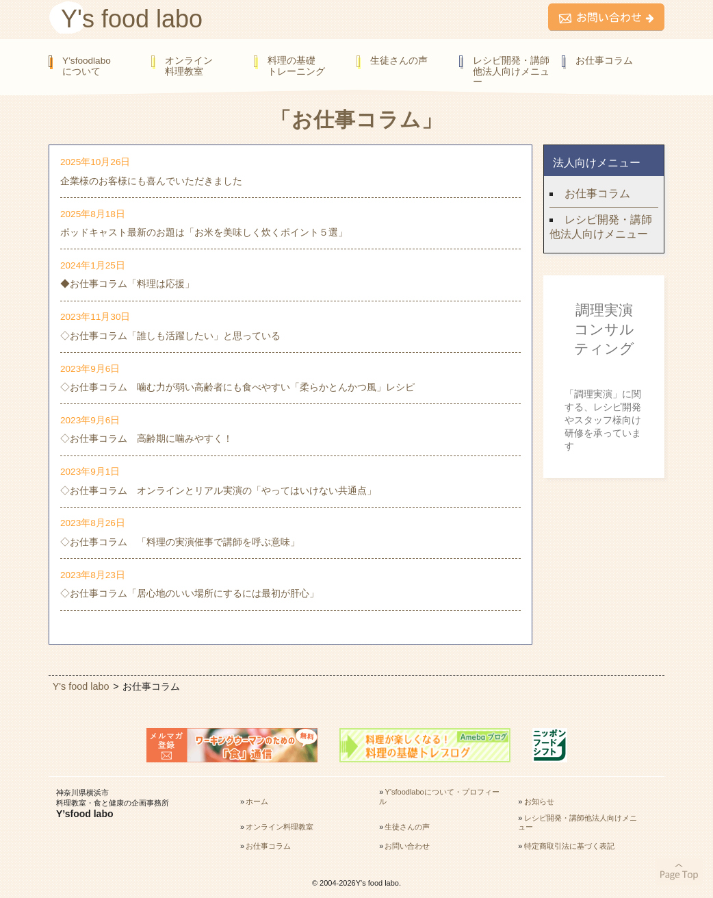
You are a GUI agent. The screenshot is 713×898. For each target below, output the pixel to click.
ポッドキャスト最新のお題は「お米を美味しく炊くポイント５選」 (204, 232)
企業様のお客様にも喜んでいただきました (151, 180)
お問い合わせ (407, 846)
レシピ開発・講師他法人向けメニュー (511, 71)
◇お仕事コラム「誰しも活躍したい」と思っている (170, 335)
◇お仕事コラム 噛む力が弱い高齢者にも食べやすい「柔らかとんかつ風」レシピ (237, 387)
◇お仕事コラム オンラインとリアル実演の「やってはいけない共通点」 (218, 490)
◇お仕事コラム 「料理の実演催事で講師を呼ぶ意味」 (180, 541)
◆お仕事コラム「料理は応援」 (127, 283)
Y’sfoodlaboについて (86, 66)
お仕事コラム (604, 60)
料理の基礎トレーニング (296, 66)
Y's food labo (132, 19)
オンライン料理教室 (189, 66)
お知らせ (539, 801)
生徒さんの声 (399, 60)
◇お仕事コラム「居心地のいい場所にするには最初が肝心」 (189, 593)
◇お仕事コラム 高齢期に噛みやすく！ (146, 438)
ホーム (257, 801)
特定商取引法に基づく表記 (569, 846)
